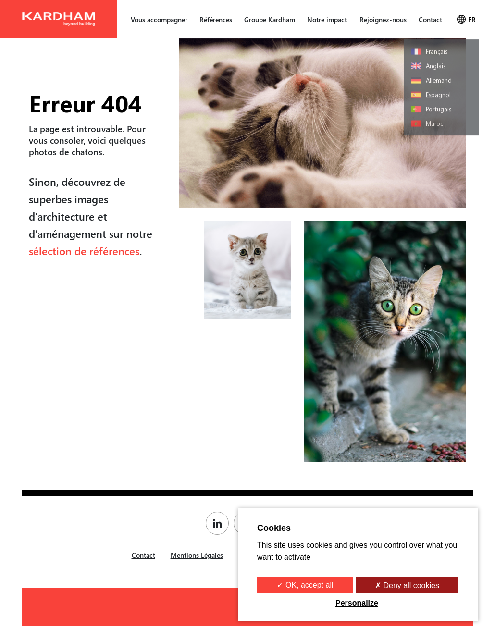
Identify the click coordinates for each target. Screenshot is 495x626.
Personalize (356, 603)
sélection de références (84, 251)
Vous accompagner (159, 19)
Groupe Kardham (269, 19)
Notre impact (327, 19)
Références (215, 19)
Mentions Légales (197, 555)
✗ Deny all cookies (407, 585)
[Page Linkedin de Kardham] (220, 523)
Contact (430, 19)
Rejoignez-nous (383, 19)
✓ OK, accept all (305, 585)
